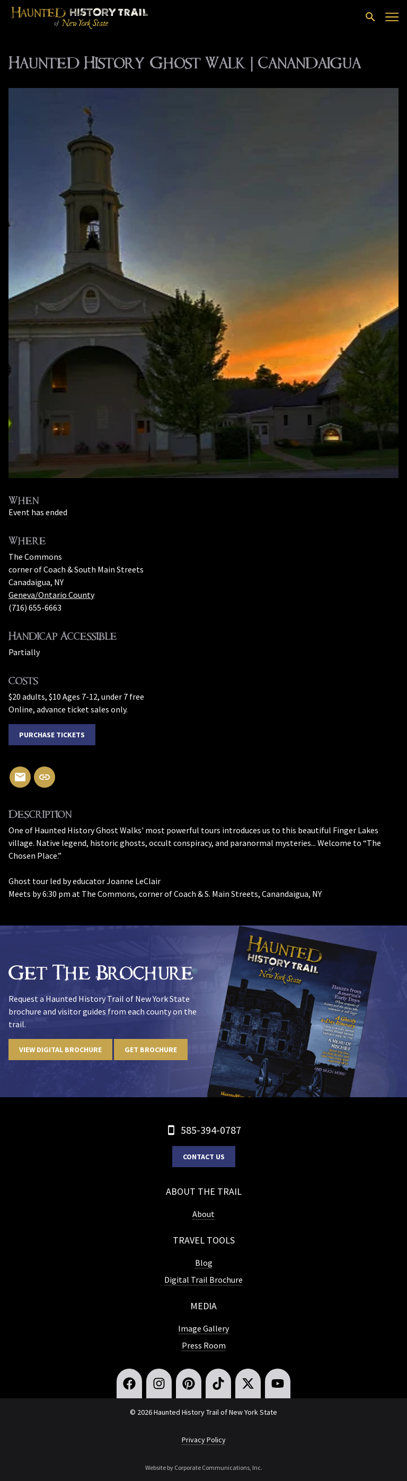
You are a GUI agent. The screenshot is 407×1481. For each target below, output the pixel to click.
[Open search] (370, 17)
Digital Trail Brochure (203, 1279)
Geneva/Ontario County (51, 594)
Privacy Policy (204, 1439)
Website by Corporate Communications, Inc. (203, 1467)
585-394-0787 (211, 1129)
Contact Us (204, 1156)
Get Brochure (151, 1049)
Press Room (204, 1345)
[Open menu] (392, 17)
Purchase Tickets (52, 734)
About (203, 1214)
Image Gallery (203, 1328)
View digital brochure (60, 1049)
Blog (204, 1262)
